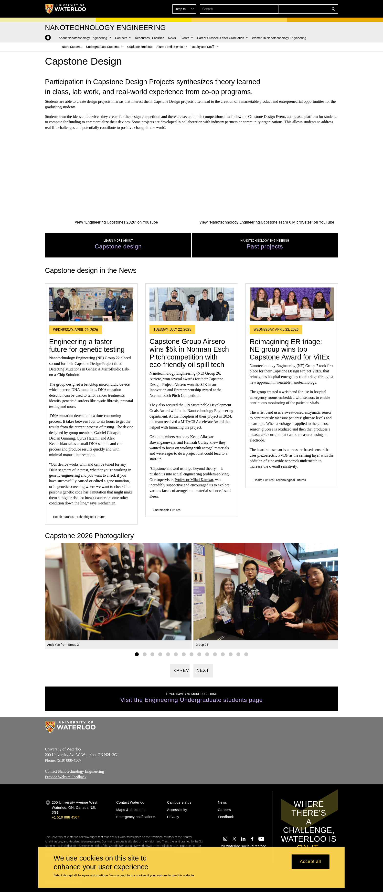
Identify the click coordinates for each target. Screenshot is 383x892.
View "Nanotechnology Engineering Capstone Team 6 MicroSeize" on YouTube (266, 222)
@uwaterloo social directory (243, 846)
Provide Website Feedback (65, 777)
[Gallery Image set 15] (246, 654)
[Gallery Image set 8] (191, 654)
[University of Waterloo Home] (65, 9)
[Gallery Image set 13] (231, 654)
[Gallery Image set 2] (145, 654)
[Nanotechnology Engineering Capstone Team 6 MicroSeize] (266, 178)
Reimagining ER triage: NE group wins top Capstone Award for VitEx (290, 349)
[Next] (203, 670)
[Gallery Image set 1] (137, 654)
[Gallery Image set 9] (199, 654)
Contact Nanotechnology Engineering (74, 771)
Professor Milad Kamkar (194, 479)
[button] (298, 9)
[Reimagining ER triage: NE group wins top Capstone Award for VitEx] (292, 304)
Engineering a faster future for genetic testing (87, 345)
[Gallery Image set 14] (238, 654)
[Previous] (180, 670)
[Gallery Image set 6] (176, 654)
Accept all (310, 861)
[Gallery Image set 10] (207, 654)
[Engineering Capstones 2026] (116, 178)
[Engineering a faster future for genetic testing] (91, 304)
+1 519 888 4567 (65, 817)
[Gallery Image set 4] (160, 654)
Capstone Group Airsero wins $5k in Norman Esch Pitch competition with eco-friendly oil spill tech (189, 353)
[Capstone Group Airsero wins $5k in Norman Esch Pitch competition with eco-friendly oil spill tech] (191, 304)
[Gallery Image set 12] (223, 654)
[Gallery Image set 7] (184, 654)
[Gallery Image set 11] (215, 654)
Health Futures (63, 517)
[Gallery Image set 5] (168, 654)
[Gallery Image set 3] (152, 654)
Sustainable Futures (167, 510)
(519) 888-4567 (69, 760)
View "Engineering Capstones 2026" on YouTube (116, 222)
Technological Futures (90, 517)
